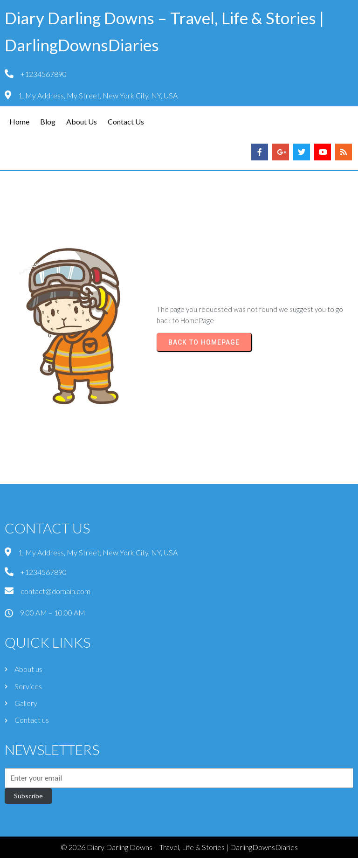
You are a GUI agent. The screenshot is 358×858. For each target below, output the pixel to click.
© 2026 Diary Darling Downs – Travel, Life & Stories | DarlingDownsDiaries (179, 847)
